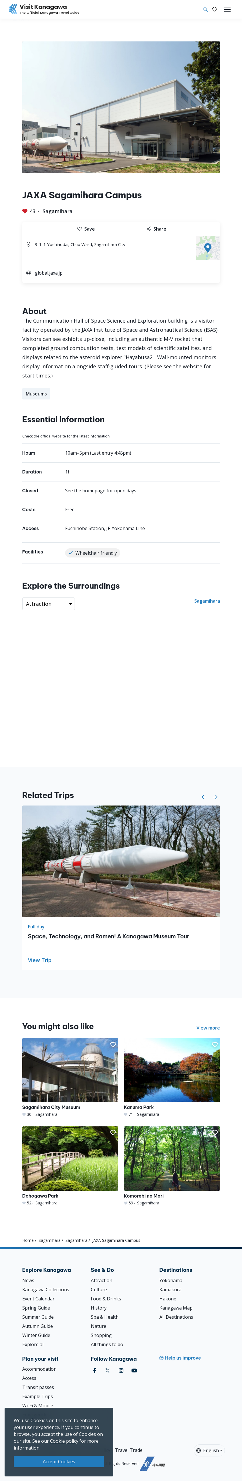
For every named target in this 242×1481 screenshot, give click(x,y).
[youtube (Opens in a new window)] (134, 1370)
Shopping (101, 1335)
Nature (98, 1326)
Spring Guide (36, 1308)
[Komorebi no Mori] (172, 1166)
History (99, 1308)
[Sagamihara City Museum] (70, 1077)
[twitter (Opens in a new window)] (107, 1370)
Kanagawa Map (176, 1308)
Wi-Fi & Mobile (37, 1405)
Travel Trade (129, 1450)
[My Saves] (214, 9)
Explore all (33, 1344)
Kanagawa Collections (45, 1289)
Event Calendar (38, 1299)
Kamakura (170, 1289)
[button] (214, 9)
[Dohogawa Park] (70, 1166)
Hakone (167, 1299)
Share (156, 229)
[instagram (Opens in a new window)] (121, 1370)
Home (28, 1240)
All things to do (107, 1344)
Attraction (101, 1280)
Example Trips (37, 1396)
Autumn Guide (37, 1326)
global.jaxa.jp (49, 273)
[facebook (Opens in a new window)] (95, 1370)
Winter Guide (36, 1335)
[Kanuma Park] (172, 1077)
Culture (99, 1289)
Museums (36, 394)
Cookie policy (64, 1441)
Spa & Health (105, 1317)
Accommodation (39, 1369)
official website (53, 436)
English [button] (207, 1450)
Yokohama (170, 1280)
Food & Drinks (106, 1299)
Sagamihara (58, 211)
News (28, 1280)
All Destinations (176, 1317)
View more (208, 1028)
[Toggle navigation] (227, 9)
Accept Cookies (59, 1461)
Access (29, 1378)
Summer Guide (38, 1317)
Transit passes (38, 1387)
